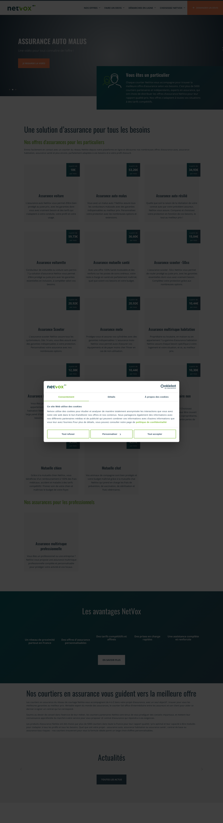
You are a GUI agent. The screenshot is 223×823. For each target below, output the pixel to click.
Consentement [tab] (66, 396)
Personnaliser (111, 434)
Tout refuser (68, 434)
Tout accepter (155, 434)
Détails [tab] (111, 396)
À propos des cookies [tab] (157, 396)
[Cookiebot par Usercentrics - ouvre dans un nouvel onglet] (163, 387)
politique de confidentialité (151, 422)
